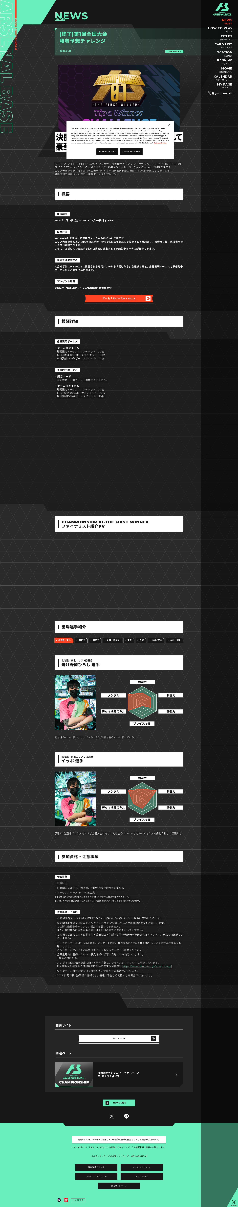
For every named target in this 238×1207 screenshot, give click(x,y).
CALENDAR (223, 78)
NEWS (227, 22)
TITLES (226, 38)
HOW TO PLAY (220, 30)
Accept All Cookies (131, 151)
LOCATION (223, 54)
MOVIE (225, 70)
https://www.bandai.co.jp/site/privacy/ (146, 966)
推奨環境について (96, 1167)
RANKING (224, 62)
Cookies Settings (141, 1167)
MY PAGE (224, 86)
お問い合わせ (141, 1176)
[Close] (169, 124)
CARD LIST (223, 46)
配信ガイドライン (119, 1186)
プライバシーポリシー (96, 1176)
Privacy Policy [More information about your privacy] (160, 143)
